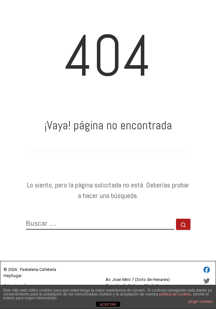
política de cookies (175, 294)
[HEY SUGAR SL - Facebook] (206, 270)
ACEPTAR (108, 304)
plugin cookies (200, 301)
